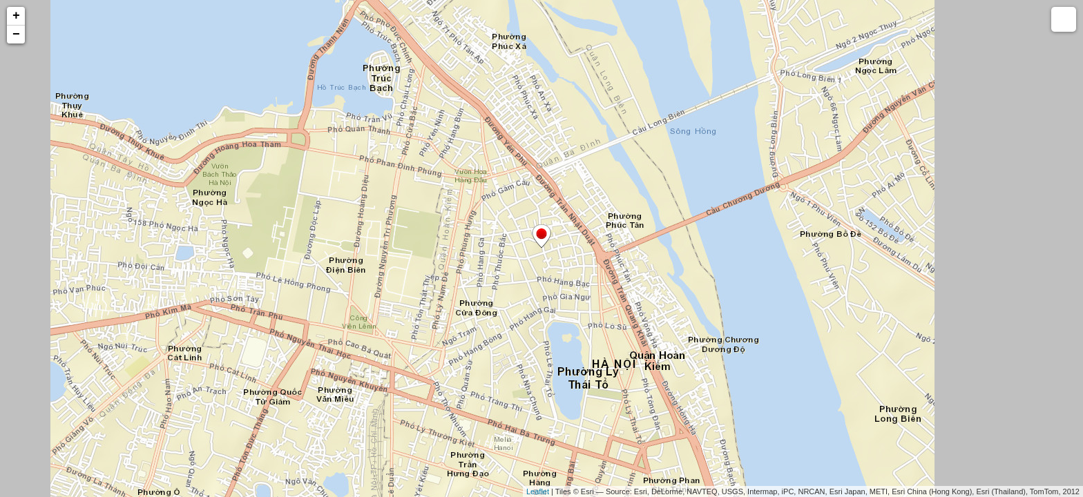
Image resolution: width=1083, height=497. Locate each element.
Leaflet (537, 491)
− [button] (16, 34)
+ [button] (16, 16)
